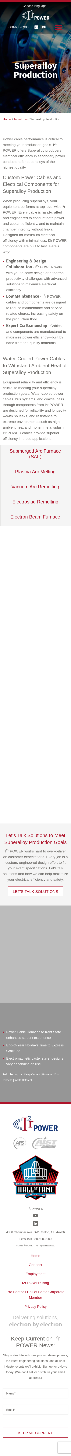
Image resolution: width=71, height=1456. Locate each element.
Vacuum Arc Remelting (35, 486)
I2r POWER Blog (35, 1283)
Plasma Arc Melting (35, 471)
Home (7, 119)
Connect (35, 1265)
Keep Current (32, 1074)
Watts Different (23, 1080)
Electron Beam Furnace (35, 516)
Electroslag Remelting (35, 501)
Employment (36, 1274)
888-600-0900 (19, 27)
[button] (35, 891)
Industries (20, 119)
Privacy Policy (35, 1306)
